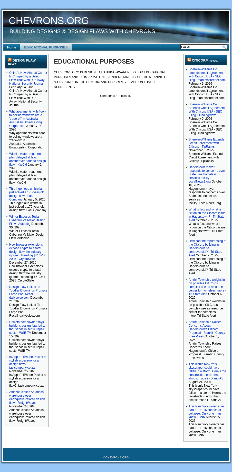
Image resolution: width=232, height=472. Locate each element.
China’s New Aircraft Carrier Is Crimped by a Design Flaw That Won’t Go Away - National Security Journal (28, 78)
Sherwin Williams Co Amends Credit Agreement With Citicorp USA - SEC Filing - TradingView (207, 110)
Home (11, 47)
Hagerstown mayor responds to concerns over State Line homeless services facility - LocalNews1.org (207, 174)
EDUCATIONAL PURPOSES (45, 47)
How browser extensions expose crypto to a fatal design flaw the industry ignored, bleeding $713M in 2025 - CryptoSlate (27, 252)
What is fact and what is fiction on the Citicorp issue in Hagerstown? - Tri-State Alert (207, 215)
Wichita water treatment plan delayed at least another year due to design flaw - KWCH (27, 159)
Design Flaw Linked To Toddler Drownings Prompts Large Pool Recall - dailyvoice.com (28, 292)
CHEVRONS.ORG (49, 20)
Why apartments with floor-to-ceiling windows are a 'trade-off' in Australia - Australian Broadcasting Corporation (27, 119)
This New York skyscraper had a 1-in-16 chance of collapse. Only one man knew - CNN (206, 412)
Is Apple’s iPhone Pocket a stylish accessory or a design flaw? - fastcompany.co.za (27, 362)
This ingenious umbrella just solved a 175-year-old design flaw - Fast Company (26, 194)
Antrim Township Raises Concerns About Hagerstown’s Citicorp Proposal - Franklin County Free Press (207, 329)
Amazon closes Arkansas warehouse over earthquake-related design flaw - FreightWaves (27, 397)
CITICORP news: (205, 60)
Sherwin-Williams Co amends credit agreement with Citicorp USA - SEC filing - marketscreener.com (207, 74)
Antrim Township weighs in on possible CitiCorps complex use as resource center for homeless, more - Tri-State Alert (207, 287)
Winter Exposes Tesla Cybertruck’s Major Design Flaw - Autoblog (27, 220)
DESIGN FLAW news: (22, 62)
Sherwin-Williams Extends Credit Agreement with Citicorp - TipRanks (206, 143)
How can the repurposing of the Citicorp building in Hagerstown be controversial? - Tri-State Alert (207, 248)
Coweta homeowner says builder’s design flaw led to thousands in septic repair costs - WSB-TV (27, 327)
